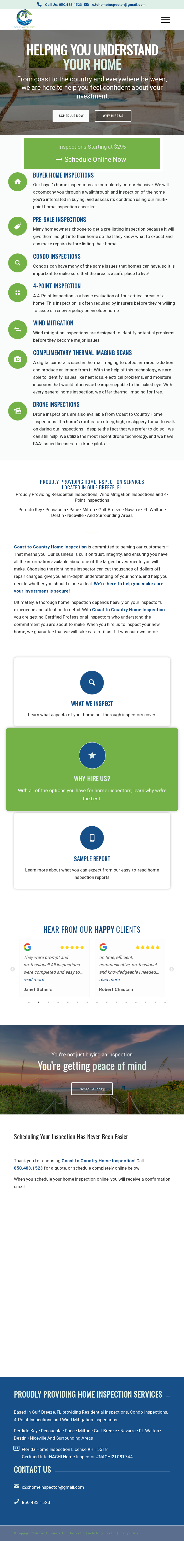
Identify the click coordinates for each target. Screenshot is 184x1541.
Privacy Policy (128, 1533)
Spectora (110, 1533)
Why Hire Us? (92, 778)
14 (155, 1003)
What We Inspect (92, 703)
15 (165, 1003)
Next (171, 969)
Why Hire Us (113, 116)
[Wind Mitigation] (17, 329)
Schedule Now (71, 116)
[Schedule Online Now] (92, 153)
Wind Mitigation (53, 323)
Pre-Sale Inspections (59, 219)
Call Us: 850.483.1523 (63, 4)
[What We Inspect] (92, 683)
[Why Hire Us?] (92, 755)
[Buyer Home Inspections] (17, 181)
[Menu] (163, 19)
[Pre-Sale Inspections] (17, 226)
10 (116, 1003)
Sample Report (92, 859)
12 (136, 1003)
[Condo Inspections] (17, 263)
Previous (12, 969)
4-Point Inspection (57, 286)
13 (145, 1003)
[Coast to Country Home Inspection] (76, 19)
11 (126, 1003)
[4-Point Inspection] (17, 292)
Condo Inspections (57, 256)
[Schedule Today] (92, 1089)
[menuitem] (163, 19)
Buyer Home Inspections (63, 175)
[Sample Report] (92, 838)
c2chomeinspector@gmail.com (119, 4)
